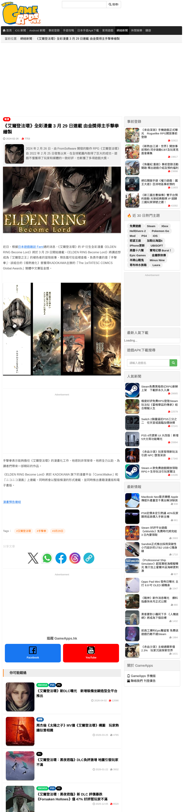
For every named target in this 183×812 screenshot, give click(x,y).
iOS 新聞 (20, 30)
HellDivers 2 (138, 231)
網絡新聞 (122, 30)
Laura (156, 265)
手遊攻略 (68, 30)
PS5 (52, 685)
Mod (133, 235)
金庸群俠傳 (159, 255)
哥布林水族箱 (138, 265)
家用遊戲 (107, 30)
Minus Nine (157, 260)
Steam (151, 226)
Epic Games (138, 255)
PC (59, 685)
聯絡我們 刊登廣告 (141, 680)
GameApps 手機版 (141, 676)
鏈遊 (148, 30)
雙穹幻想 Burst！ (161, 250)
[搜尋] (84, 4)
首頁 (7, 30)
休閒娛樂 (136, 30)
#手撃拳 (41, 530)
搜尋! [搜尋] (114, 4)
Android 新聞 (37, 30)
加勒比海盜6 (154, 240)
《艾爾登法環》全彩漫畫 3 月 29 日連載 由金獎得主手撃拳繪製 (78, 38)
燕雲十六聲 (137, 250)
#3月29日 (57, 530)
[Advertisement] (35, 80)
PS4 (144, 235)
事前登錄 (54, 30)
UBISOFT (157, 245)
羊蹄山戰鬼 (137, 260)
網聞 (40, 719)
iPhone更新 (137, 245)
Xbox (164, 226)
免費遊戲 (136, 226)
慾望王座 (136, 240)
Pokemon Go (160, 231)
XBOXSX (42, 685)
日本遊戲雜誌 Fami (30, 246)
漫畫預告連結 (12, 502)
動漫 (6, 119)
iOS (155, 235)
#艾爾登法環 (23, 530)
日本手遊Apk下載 (88, 30)
